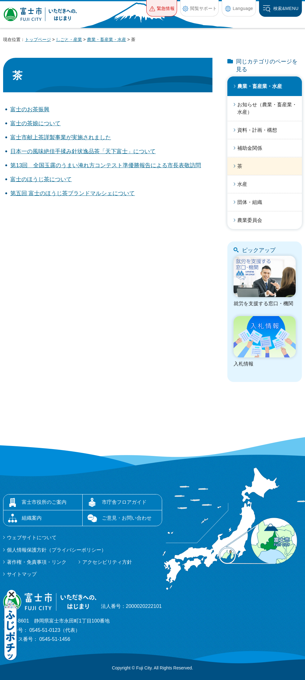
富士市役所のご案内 (44, 502)
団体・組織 (249, 202)
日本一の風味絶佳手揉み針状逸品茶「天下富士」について (83, 151)
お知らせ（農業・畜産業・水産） (267, 108)
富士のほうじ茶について (41, 179)
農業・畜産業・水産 (106, 39)
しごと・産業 (69, 39)
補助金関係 (249, 148)
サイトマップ (22, 574)
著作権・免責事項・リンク (36, 562)
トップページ (38, 39)
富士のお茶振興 (29, 109)
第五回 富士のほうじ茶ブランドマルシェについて (72, 193)
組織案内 (32, 518)
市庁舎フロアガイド (124, 502)
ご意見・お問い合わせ (127, 518)
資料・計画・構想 (257, 130)
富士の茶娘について (35, 123)
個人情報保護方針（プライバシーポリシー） (56, 550)
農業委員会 (249, 220)
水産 (242, 184)
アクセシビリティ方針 (107, 562)
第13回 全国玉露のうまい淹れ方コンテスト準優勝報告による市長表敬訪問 (105, 165)
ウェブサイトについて (32, 537)
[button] (161, 8)
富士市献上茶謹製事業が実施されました (60, 137)
